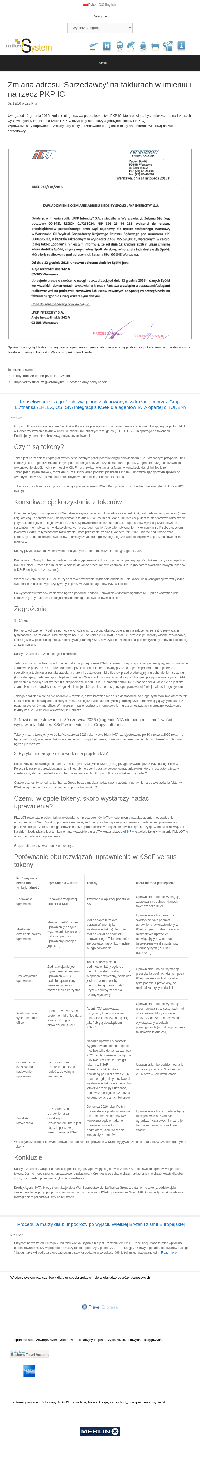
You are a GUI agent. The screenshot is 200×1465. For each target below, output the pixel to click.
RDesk (28, 370)
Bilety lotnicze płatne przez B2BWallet (41, 376)
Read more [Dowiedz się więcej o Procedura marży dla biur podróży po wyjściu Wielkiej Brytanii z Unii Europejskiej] (169, 1252)
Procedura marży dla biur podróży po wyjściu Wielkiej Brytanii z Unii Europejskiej (101, 1224)
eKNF (17, 370)
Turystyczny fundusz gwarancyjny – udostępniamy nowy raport (60, 382)
